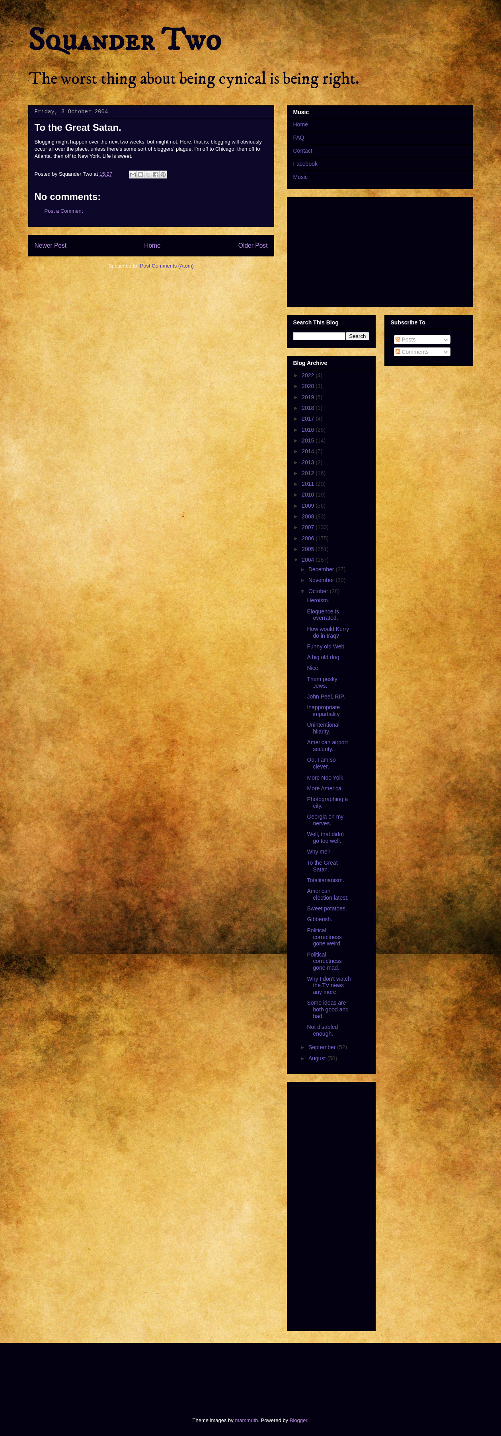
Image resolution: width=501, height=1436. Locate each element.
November (321, 580)
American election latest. (328, 894)
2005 (309, 549)
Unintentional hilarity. (323, 728)
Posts (406, 339)
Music (300, 177)
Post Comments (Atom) (167, 266)
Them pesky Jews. (322, 682)
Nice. (313, 668)
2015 (309, 440)
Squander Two (124, 40)
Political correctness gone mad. (324, 961)
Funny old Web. (326, 646)
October (319, 591)
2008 (309, 516)
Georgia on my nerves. (325, 820)
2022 (309, 375)
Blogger (298, 1420)
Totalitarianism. (325, 880)
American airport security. (327, 745)
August (317, 1058)
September (322, 1047)
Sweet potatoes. (327, 908)
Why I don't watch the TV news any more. (329, 985)
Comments (412, 352)
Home (152, 245)
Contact (302, 150)
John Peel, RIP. (326, 696)
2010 (309, 494)
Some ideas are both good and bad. (328, 1009)
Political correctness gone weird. (324, 937)
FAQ (298, 137)
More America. (325, 788)
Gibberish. (319, 919)
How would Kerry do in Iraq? (328, 632)
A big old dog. (324, 657)
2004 (309, 560)
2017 (309, 418)
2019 (309, 397)
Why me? (318, 851)
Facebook (305, 164)
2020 (309, 386)
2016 (309, 430)
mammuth (246, 1420)
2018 (309, 408)
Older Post (253, 245)
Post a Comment (64, 211)
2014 (309, 451)
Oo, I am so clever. (321, 763)
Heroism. (318, 600)
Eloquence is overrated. (323, 614)
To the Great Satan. (322, 866)
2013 (309, 462)
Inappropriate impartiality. (324, 710)
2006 (309, 538)
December (321, 569)
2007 (309, 527)
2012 (309, 473)
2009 (309, 506)
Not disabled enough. (322, 1030)
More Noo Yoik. (326, 777)
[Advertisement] (173, 1373)
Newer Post (51, 245)
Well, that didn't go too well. (326, 837)
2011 (309, 484)
